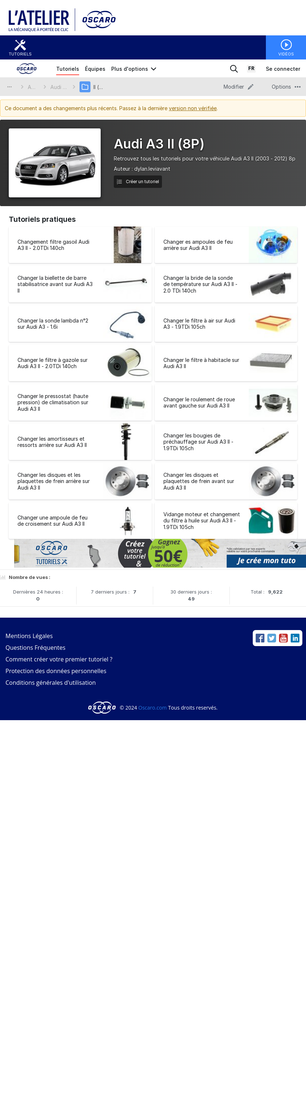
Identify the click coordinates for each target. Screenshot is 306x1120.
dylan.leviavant (152, 169)
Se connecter (283, 69)
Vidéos (286, 54)
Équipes (95, 69)
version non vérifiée (193, 108)
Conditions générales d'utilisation (50, 683)
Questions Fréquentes (35, 648)
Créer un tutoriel (138, 181)
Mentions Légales (29, 636)
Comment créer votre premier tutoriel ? (58, 659)
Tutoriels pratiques (42, 219)
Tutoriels (20, 54)
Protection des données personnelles (55, 671)
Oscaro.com (152, 707)
